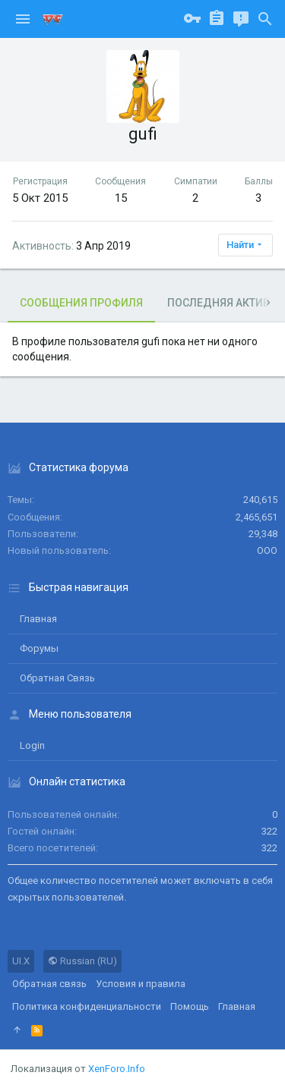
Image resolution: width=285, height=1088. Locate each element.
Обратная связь (57, 678)
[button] (23, 19)
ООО (267, 550)
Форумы (39, 648)
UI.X (21, 961)
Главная (38, 618)
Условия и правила (140, 983)
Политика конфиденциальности (86, 1006)
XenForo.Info (116, 1068)
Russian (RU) (82, 961)
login (32, 745)
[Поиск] (265, 19)
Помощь (189, 1006)
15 (121, 198)
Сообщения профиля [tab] (81, 303)
